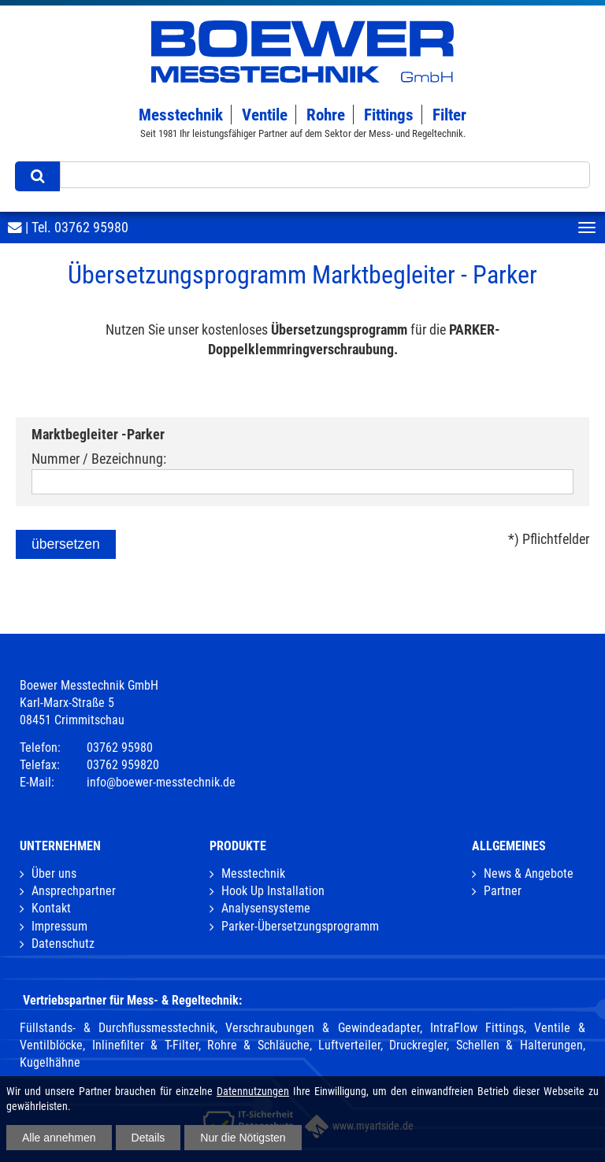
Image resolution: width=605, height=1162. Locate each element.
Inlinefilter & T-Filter (145, 1045)
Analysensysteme (265, 908)
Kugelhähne (50, 1062)
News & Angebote (528, 873)
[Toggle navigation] (587, 227)
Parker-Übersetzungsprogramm (300, 926)
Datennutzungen (253, 1091)
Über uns (54, 873)
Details (148, 1137)
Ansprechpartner (74, 890)
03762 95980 (91, 227)
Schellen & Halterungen (519, 1045)
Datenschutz (63, 943)
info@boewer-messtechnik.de (161, 782)
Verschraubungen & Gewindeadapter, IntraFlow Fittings (374, 1027)
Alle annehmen (59, 1137)
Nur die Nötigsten (242, 1137)
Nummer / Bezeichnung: (99, 459)
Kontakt (51, 908)
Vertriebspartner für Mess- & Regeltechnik (131, 1000)
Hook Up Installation (273, 890)
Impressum (59, 926)
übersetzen (66, 544)
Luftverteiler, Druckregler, (383, 1045)
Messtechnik (253, 873)
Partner (502, 890)
